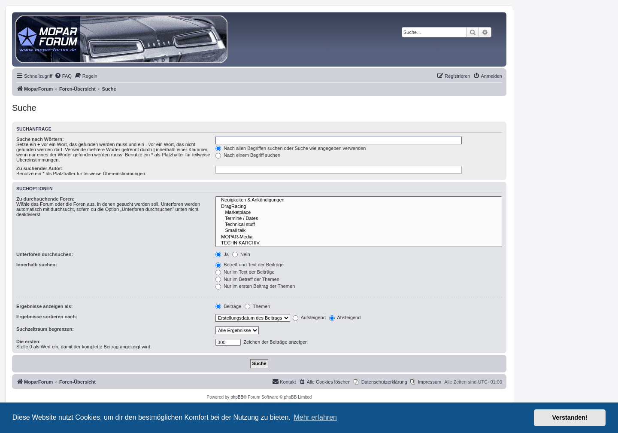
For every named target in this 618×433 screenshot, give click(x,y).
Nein (241, 254)
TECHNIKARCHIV (358, 243)
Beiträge (228, 306)
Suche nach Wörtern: (40, 139)
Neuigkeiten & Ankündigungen (358, 200)
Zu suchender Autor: (39, 168)
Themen (257, 306)
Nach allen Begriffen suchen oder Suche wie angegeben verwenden (290, 148)
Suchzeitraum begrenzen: (45, 329)
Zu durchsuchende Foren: (45, 198)
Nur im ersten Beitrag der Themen (255, 286)
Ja (222, 254)
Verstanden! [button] (570, 417)
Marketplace (358, 213)
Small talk (358, 231)
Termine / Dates (358, 219)
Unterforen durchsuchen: (44, 254)
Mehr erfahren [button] (315, 417)
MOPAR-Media (358, 237)
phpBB (236, 397)
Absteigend (345, 317)
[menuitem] (63, 76)
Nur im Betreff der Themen (247, 279)
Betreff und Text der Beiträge (249, 264)
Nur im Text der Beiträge (244, 271)
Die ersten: (28, 341)
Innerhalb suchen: (36, 264)
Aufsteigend (309, 317)
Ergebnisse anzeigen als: (44, 306)
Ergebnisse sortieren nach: (46, 316)
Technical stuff (358, 225)
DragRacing (358, 207)
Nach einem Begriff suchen (247, 155)
